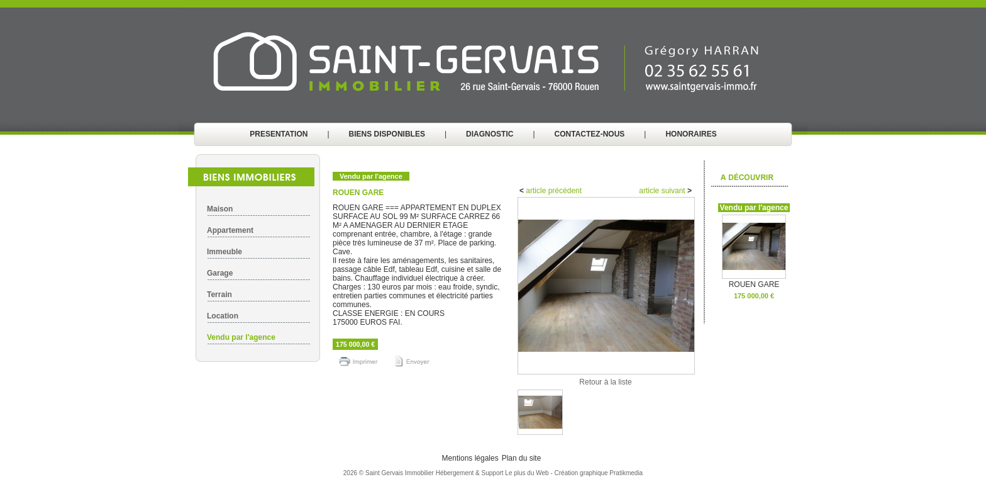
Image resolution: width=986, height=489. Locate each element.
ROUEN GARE (754, 281)
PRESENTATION (278, 134)
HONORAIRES (690, 134)
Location (222, 316)
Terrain (219, 294)
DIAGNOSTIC (489, 134)
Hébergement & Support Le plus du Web (493, 472)
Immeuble (224, 251)
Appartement (230, 230)
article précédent (553, 190)
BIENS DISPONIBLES (387, 134)
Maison (220, 209)
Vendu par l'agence (241, 337)
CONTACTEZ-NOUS (590, 134)
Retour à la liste (605, 382)
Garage (220, 273)
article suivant (663, 190)
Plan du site (521, 458)
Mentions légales (470, 458)
